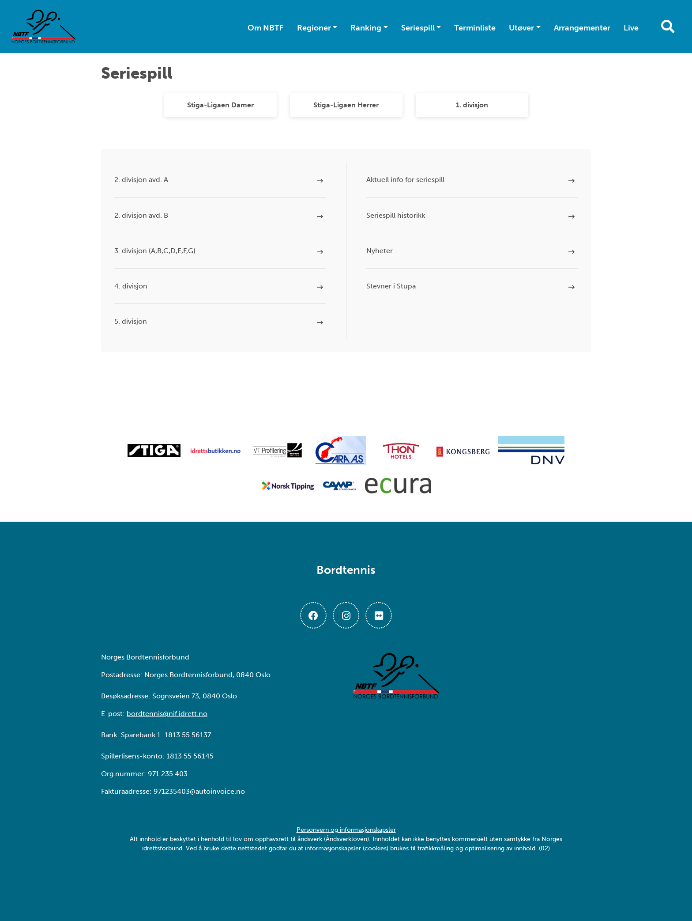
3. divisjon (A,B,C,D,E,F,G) (155, 250)
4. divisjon (130, 286)
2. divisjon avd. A (141, 179)
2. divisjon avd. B (141, 215)
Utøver (521, 28)
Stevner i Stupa (391, 286)
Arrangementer (582, 28)
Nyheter (379, 250)
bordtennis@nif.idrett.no (167, 713)
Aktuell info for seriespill (405, 179)
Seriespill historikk (395, 215)
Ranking (365, 28)
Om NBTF (266, 28)
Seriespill (418, 28)
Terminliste (475, 28)
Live (631, 28)
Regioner (314, 28)
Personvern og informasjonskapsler (346, 830)
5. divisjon (130, 321)
